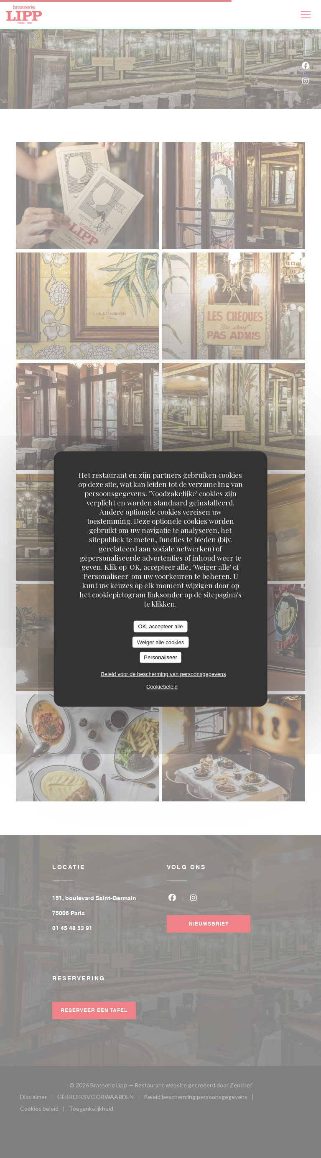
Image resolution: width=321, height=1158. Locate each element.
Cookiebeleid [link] (162, 686)
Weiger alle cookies (160, 642)
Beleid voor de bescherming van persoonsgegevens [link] (163, 674)
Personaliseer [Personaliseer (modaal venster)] (160, 657)
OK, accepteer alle (160, 626)
